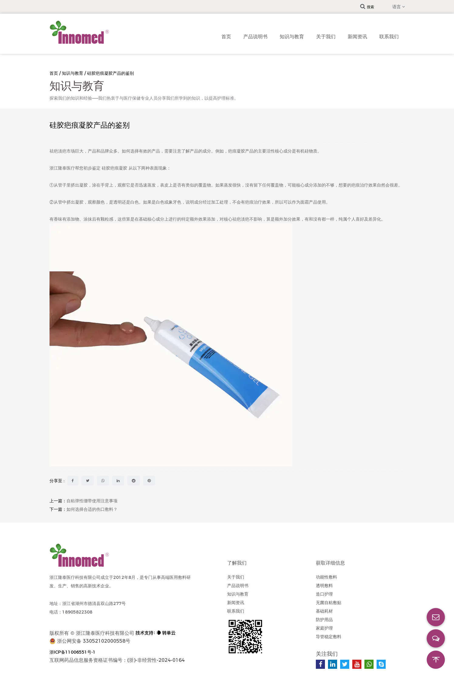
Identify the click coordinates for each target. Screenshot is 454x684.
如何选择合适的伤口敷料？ (92, 509)
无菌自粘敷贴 (328, 602)
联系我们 (389, 37)
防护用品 (324, 619)
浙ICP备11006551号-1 (72, 652)
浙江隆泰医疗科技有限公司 (105, 633)
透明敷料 (324, 585)
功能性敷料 (326, 577)
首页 (226, 37)
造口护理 (324, 594)
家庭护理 (324, 628)
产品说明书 (255, 37)
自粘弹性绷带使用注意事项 (92, 501)
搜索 (367, 7)
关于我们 (326, 37)
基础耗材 (324, 611)
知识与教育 (292, 37)
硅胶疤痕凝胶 (115, 168)
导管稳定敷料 (328, 636)
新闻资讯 (357, 37)
